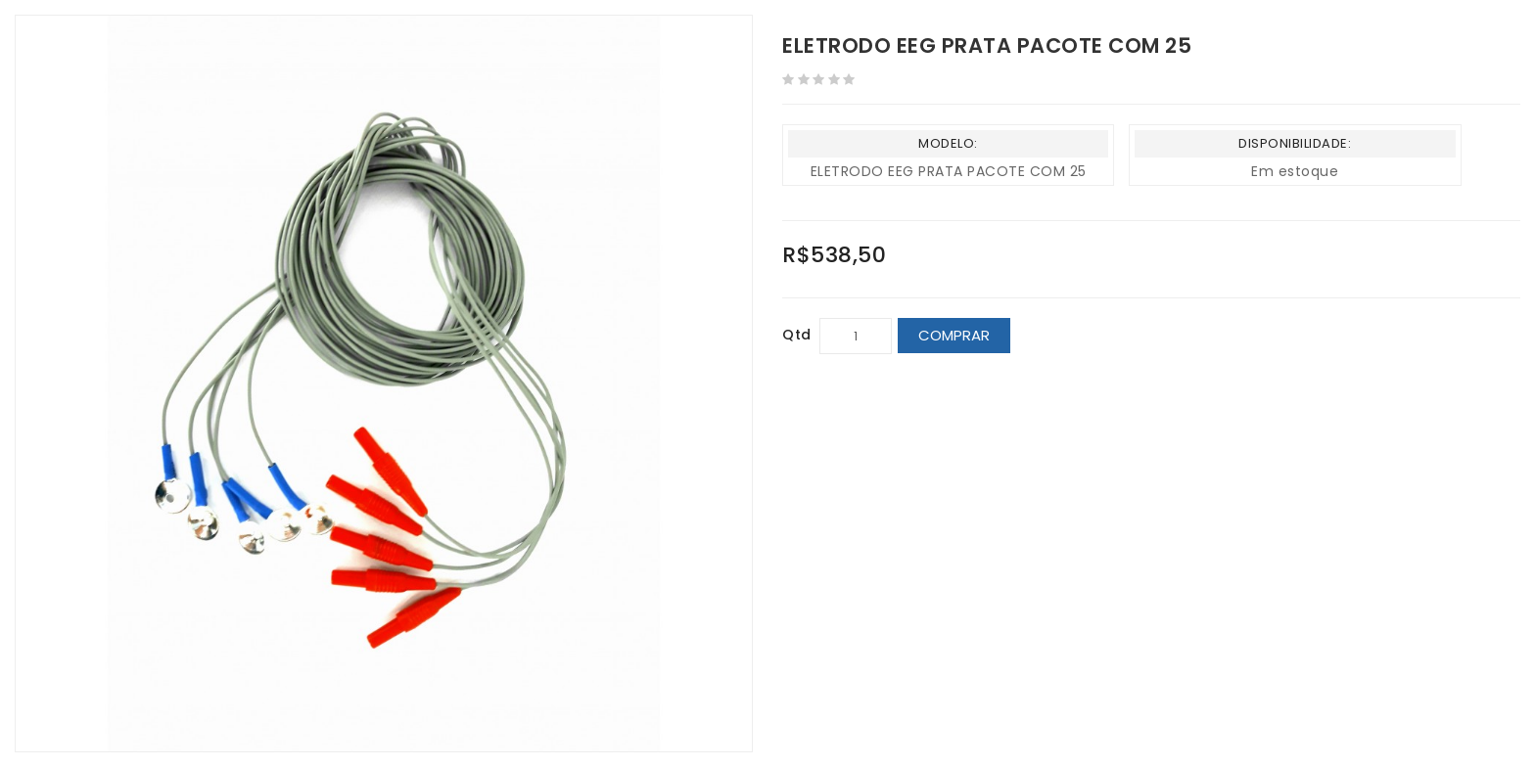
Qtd (797, 334)
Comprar (954, 335)
